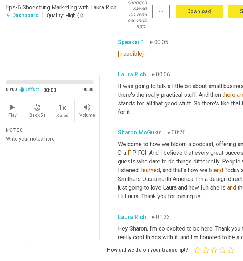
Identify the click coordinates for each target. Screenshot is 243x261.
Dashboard (22, 15)
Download (199, 11)
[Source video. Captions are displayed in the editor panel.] (50, 48)
